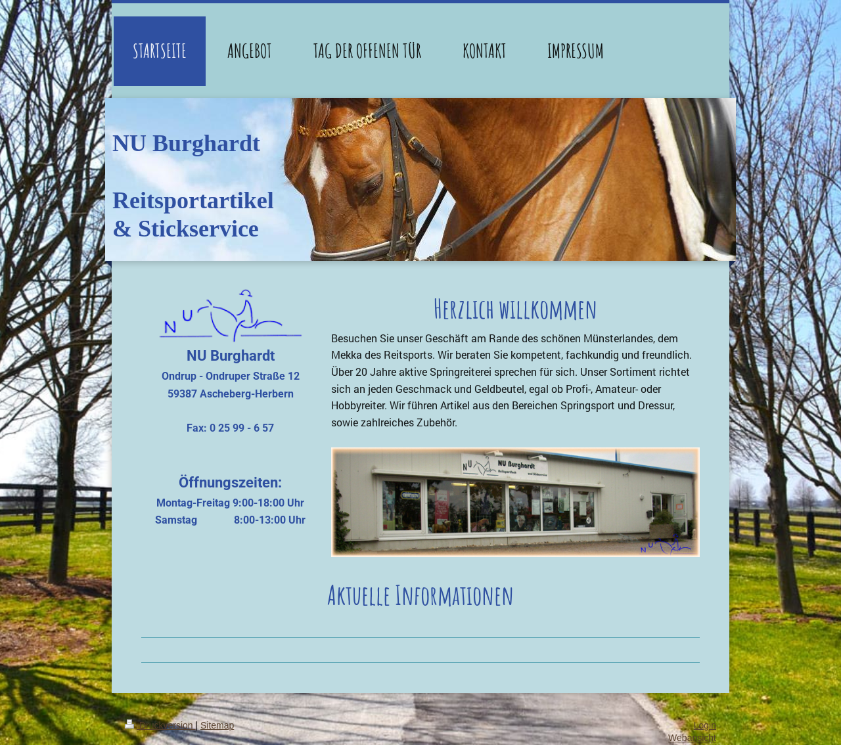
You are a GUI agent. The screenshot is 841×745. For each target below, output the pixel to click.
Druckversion (160, 725)
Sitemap (217, 725)
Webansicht (692, 738)
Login (705, 725)
